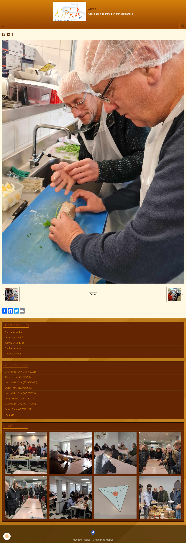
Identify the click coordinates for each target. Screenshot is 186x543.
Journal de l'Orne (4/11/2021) (20, 404)
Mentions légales (81, 539)
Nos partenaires (13, 353)
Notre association (14, 332)
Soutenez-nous (13, 348)
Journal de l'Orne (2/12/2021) (20, 393)
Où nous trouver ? (14, 337)
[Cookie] (7, 536)
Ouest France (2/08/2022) (18, 388)
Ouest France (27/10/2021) (19, 409)
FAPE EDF (10, 414)
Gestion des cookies (103, 539)
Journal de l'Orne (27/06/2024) (21, 382)
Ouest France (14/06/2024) (19, 377)
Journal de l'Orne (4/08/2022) (20, 371)
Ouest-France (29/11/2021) (19, 398)
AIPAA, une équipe (14, 343)
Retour (93, 294)
